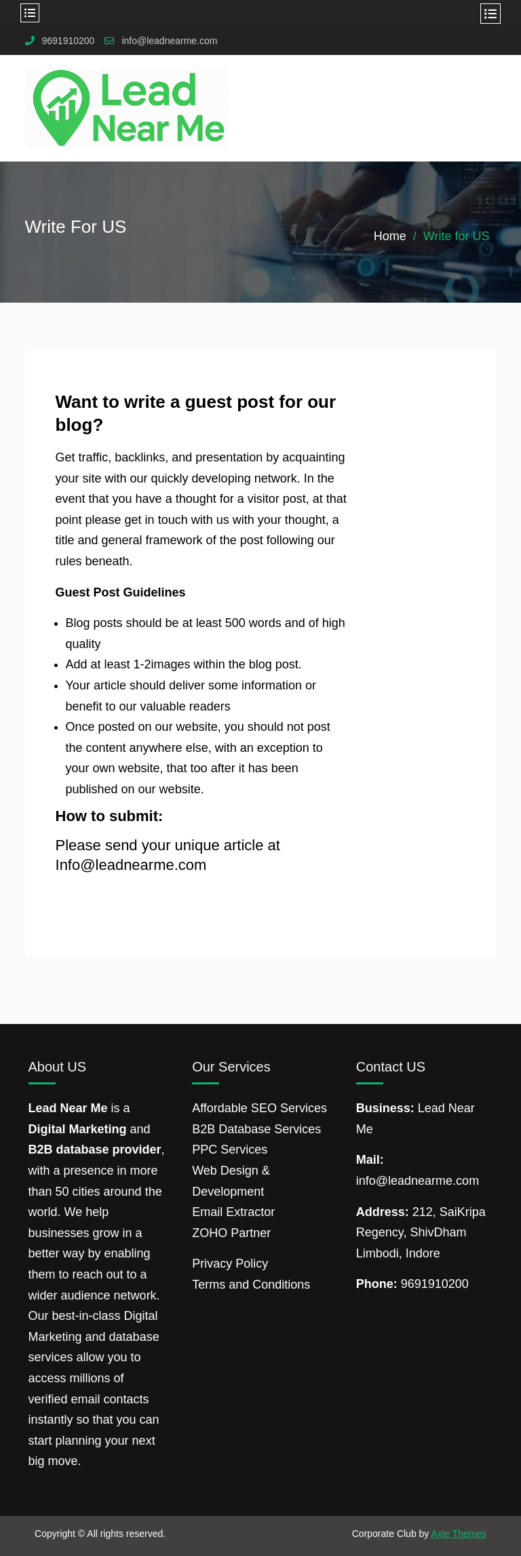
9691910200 (68, 41)
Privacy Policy (230, 1263)
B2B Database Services (256, 1129)
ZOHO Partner (231, 1233)
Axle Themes (458, 1533)
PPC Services (229, 1149)
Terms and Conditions (251, 1284)
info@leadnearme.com (169, 41)
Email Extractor (233, 1212)
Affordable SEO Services (259, 1108)
